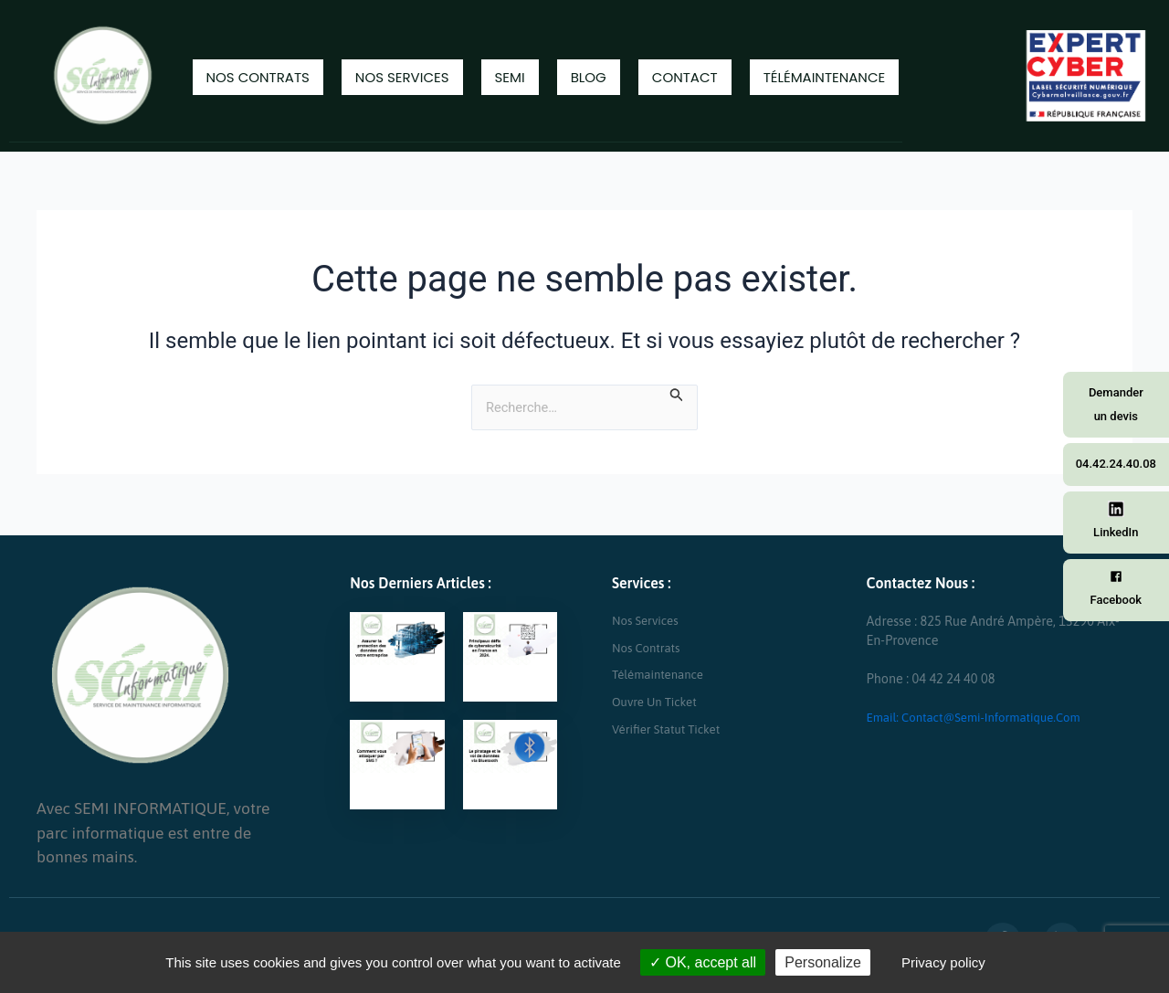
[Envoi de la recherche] (684, 395)
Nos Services (402, 77)
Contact (685, 77)
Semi (510, 77)
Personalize (823, 962)
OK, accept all (702, 962)
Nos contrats (258, 77)
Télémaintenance (825, 77)
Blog (588, 77)
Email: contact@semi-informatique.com (983, 717)
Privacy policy (943, 962)
